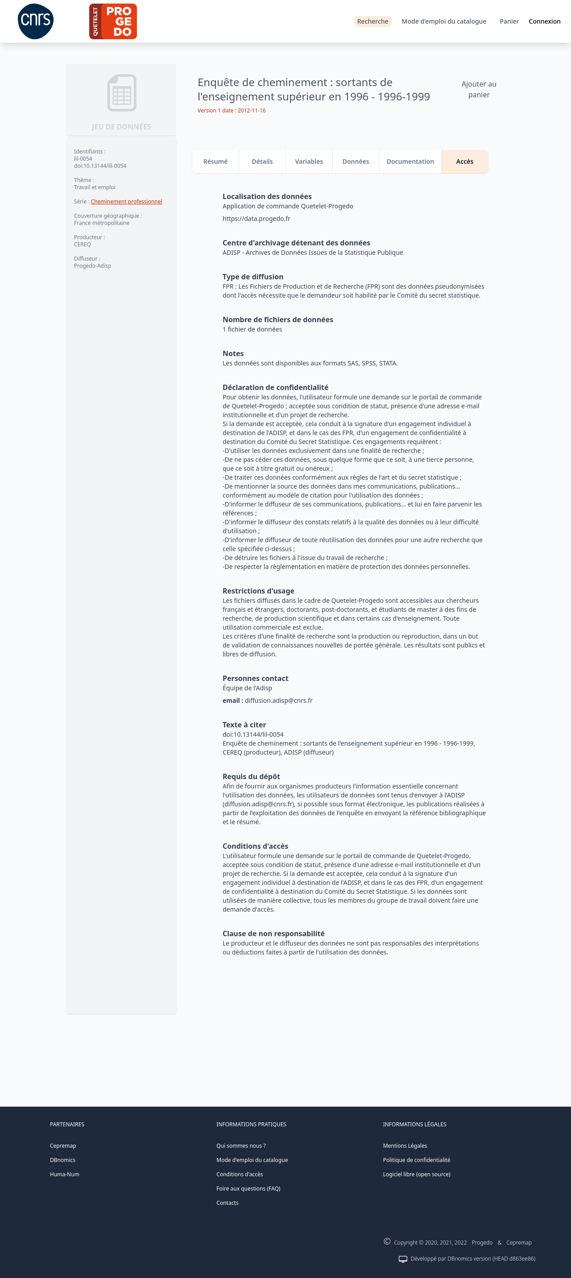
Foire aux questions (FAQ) (248, 1188)
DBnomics (62, 1160)
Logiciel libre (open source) (417, 1174)
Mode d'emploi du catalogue (444, 21)
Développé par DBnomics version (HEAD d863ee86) (473, 1258)
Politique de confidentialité (417, 1160)
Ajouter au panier (479, 89)
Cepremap (63, 1145)
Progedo (482, 1242)
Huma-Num (64, 1174)
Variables (309, 161)
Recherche (373, 21)
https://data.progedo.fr (256, 218)
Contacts (227, 1203)
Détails (262, 161)
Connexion (545, 21)
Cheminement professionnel (126, 201)
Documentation (410, 161)
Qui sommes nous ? (240, 1145)
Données (356, 161)
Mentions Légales (405, 1145)
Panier (509, 21)
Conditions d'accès (239, 1174)
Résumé (215, 161)
